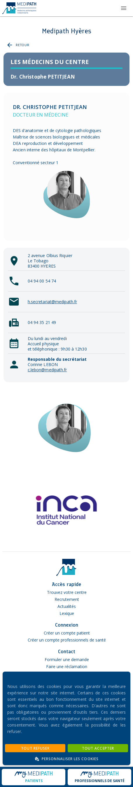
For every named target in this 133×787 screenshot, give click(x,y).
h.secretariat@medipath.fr (52, 301)
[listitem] (66, 76)
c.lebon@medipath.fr (47, 369)
